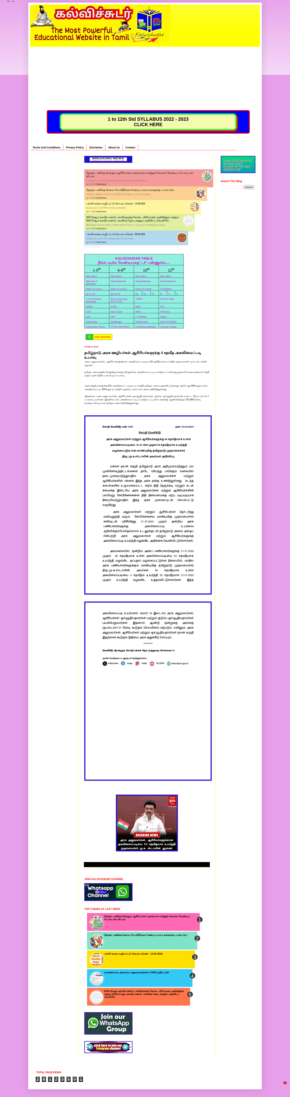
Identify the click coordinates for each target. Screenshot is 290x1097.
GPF (113, 317)
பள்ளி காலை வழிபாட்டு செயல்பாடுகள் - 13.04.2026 (115, 203)
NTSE (114, 306)
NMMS (89, 306)
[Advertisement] (145, 73)
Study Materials (118, 281)
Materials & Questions (91, 282)
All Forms (165, 311)
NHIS (138, 311)
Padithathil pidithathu (145, 327)
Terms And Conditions (47, 147)
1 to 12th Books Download (93, 300)
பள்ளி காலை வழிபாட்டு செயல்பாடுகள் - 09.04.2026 (115, 234)
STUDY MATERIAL (120, 327)
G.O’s (88, 311)
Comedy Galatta (168, 327)
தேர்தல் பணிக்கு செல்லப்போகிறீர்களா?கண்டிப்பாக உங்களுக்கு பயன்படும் (130, 189)
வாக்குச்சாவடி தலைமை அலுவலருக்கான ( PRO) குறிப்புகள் (136, 972)
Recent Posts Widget (92, 247)
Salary (163, 317)
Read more (101, 184)
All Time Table (167, 299)
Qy (136, 294)
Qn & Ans (90, 294)
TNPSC (139, 299)
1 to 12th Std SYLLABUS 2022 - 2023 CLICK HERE (148, 121)
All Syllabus (166, 289)
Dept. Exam (116, 311)
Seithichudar (141, 322)
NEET (138, 306)
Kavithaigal (116, 322)
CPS (88, 317)
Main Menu (91, 276)
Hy (145, 294)
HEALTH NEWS (168, 322)
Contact (130, 147)
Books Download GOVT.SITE (119, 300)
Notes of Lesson (94, 289)
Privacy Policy (75, 147)
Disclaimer (96, 147)
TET (162, 306)
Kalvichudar (92, 322)
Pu (153, 294)
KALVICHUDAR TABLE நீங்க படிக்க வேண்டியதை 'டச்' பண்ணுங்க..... (134, 260)
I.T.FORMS (140, 317)
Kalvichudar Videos (95, 327)
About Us (114, 147)
